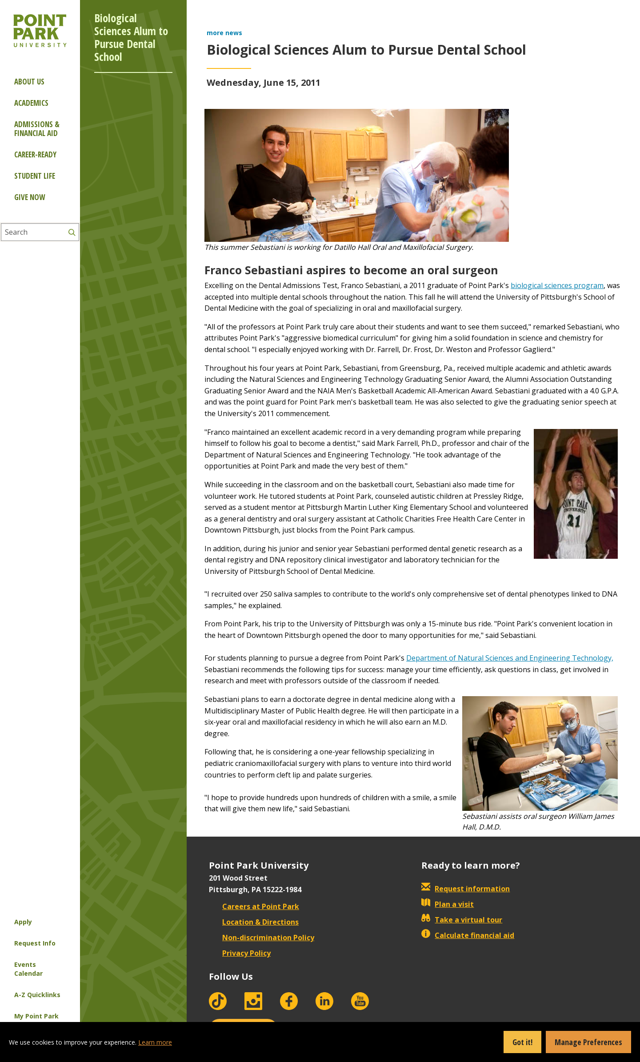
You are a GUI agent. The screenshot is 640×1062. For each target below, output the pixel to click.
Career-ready (35, 154)
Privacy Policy (240, 953)
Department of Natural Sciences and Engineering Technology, (509, 658)
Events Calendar (28, 969)
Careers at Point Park (254, 906)
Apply (23, 922)
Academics (31, 103)
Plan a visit (447, 904)
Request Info (35, 943)
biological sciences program (557, 285)
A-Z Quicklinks (37, 994)
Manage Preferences (588, 1042)
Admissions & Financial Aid (37, 128)
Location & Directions (254, 922)
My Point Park (36, 1016)
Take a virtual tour (461, 920)
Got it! (522, 1042)
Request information (465, 889)
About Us (29, 81)
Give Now (29, 197)
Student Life (34, 176)
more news (224, 32)
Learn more (155, 1042)
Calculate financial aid (467, 935)
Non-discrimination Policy (261, 937)
